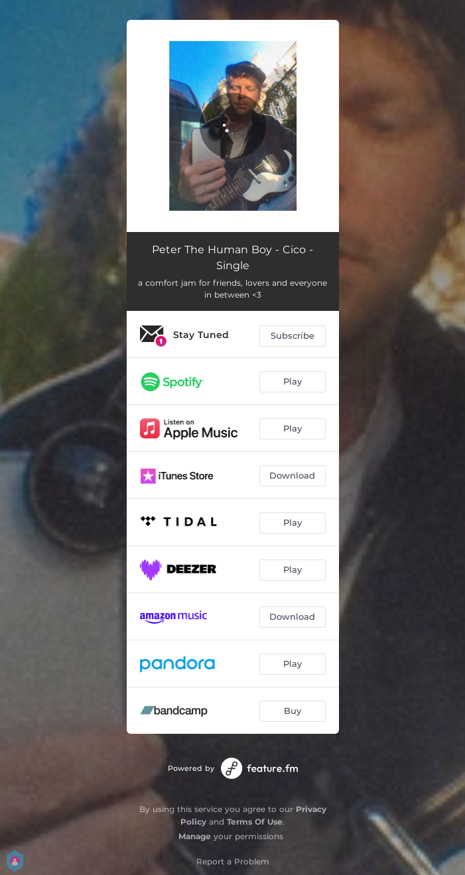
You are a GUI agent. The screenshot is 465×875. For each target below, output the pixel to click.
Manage (194, 836)
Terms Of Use (255, 822)
